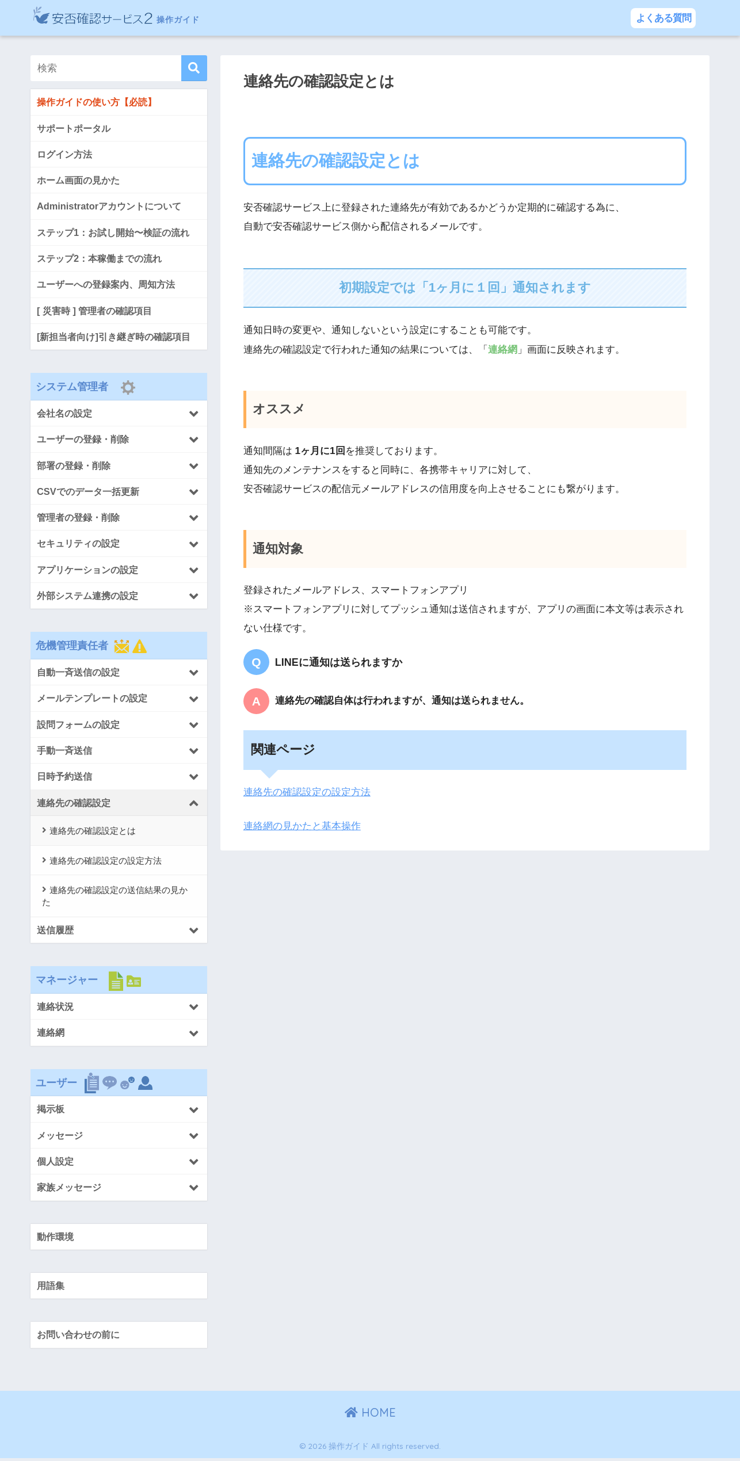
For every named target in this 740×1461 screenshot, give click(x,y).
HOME (370, 1415)
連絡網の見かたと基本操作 (302, 826)
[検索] (194, 68)
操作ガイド (139, 17)
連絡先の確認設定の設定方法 (307, 792)
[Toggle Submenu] (118, 414)
